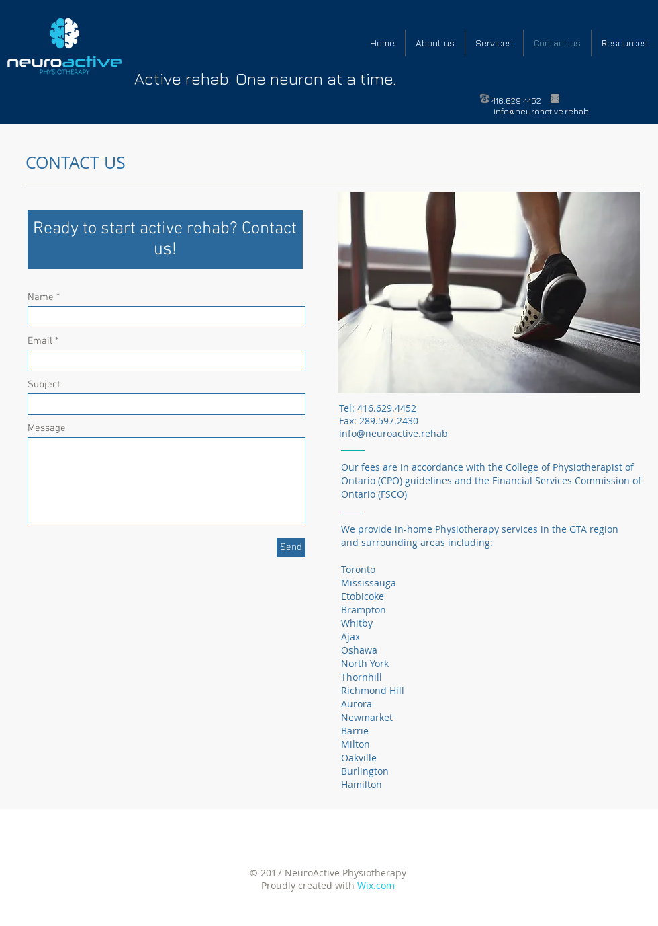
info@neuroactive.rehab (541, 111)
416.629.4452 (516, 100)
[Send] (291, 547)
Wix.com (376, 885)
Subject (44, 385)
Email (40, 341)
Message (47, 429)
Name (41, 298)
